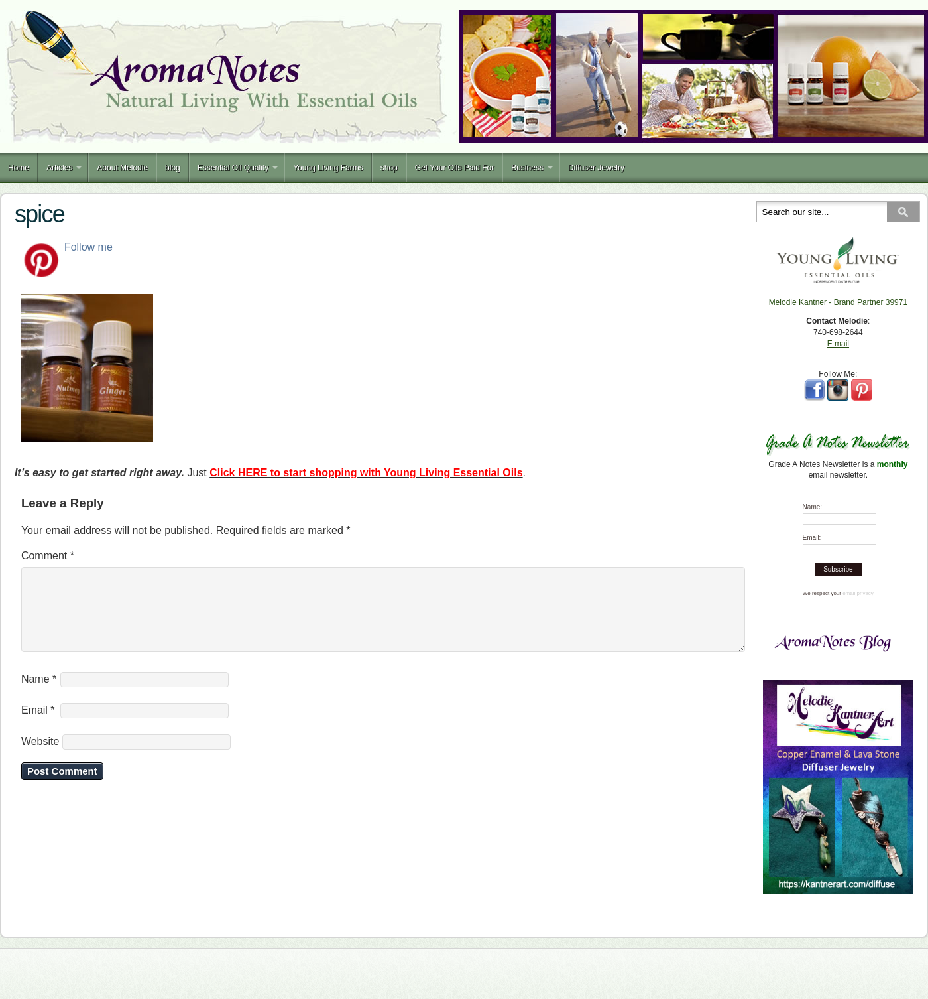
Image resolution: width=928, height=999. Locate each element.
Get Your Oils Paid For (454, 167)
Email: (812, 537)
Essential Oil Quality (233, 167)
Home (18, 167)
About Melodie (122, 167)
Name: (812, 507)
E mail (838, 343)
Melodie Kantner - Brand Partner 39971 (838, 302)
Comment (47, 555)
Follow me (88, 247)
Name (38, 694)
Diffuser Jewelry (596, 167)
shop (389, 167)
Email (38, 726)
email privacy (858, 593)
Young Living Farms (328, 167)
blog (172, 167)
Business (527, 167)
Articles (59, 167)
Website (40, 757)
